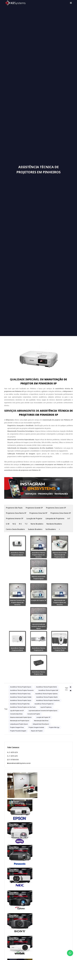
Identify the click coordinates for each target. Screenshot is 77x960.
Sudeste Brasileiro (35, 529)
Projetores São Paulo (14, 508)
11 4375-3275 (12, 756)
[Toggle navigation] (71, 2)
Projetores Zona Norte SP (16, 513)
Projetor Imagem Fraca (17, 727)
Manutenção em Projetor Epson (19, 720)
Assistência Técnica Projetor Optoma (46, 694)
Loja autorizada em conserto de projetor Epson (38, 626)
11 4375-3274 (12, 752)
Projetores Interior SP (14, 518)
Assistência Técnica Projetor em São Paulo (23, 707)
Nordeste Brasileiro (54, 524)
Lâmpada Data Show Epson (41, 724)
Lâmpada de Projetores (55, 518)
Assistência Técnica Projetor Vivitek (20, 697)
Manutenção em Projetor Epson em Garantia (59, 602)
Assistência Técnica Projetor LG (44, 704)
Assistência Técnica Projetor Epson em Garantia (38, 555)
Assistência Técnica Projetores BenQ (17, 649)
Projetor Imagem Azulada (36, 727)
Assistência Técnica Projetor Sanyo (20, 700)
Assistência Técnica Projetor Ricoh (59, 649)
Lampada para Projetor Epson (19, 724)
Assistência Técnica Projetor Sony (20, 694)
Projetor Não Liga (54, 727)
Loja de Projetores (46, 707)
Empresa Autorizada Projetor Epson (21, 717)
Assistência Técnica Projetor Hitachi (47, 697)
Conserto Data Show (16, 714)
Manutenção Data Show (41, 720)
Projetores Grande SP (34, 508)
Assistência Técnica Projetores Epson (17, 554)
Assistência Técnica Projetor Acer (38, 673)
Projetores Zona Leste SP (56, 508)
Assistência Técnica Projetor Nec (20, 704)
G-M (7, 524)
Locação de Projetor (34, 518)
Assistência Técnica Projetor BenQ (46, 687)
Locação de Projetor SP (38, 600)
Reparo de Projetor (37, 731)
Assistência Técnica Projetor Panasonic (22, 690)
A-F (68, 518)
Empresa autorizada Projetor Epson (38, 577)
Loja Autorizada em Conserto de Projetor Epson (43, 710)
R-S (20, 524)
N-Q (14, 524)
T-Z (26, 524)
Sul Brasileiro (51, 529)
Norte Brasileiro (37, 524)
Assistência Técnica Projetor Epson (20, 687)
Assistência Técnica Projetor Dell (48, 690)
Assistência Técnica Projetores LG (38, 649)
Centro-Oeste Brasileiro (15, 529)
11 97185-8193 (13, 760)
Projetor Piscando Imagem (18, 731)
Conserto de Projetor (33, 714)
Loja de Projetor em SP (17, 710)
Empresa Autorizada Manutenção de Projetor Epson (59, 555)
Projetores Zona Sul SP (38, 513)
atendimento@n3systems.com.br (19, 763)
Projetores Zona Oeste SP (60, 513)
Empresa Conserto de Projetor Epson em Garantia (17, 602)
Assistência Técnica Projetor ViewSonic (48, 700)
